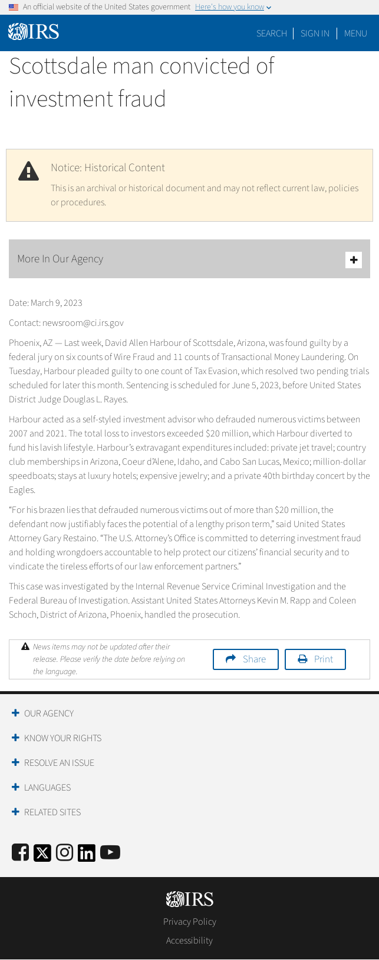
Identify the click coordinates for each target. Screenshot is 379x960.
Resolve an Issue (59, 762)
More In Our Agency (189, 259)
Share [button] (254, 659)
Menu (355, 33)
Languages (47, 787)
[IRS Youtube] (110, 853)
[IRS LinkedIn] (86, 856)
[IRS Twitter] (42, 856)
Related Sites (52, 812)
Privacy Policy (189, 922)
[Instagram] (64, 853)
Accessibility (189, 940)
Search (271, 33)
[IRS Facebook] (20, 853)
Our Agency (49, 713)
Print (323, 659)
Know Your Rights (62, 738)
